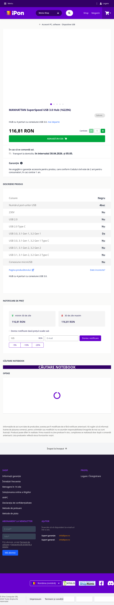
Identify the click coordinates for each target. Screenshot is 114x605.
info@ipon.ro (64, 536)
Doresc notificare (90, 338)
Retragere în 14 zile (11, 486)
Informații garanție (11, 476)
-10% (26, 345)
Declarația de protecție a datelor (17, 545)
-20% (37, 345)
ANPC (5, 497)
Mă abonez (10, 552)
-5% (14, 345)
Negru (101, 198)
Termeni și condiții (54, 599)
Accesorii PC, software (49, 24)
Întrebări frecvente (11, 481)
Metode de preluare (12, 508)
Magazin (95, 13)
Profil (84, 470)
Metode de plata (10, 513)
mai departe (54, 121)
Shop (86, 13)
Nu (103, 212)
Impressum (35, 599)
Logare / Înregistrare (91, 476)
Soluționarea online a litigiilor (16, 492)
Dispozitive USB (68, 24)
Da (103, 233)
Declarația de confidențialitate (17, 502)
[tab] (51, 104)
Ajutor (45, 521)
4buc (102, 205)
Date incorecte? (97, 270)
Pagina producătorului (21, 270)
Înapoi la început (57, 448)
